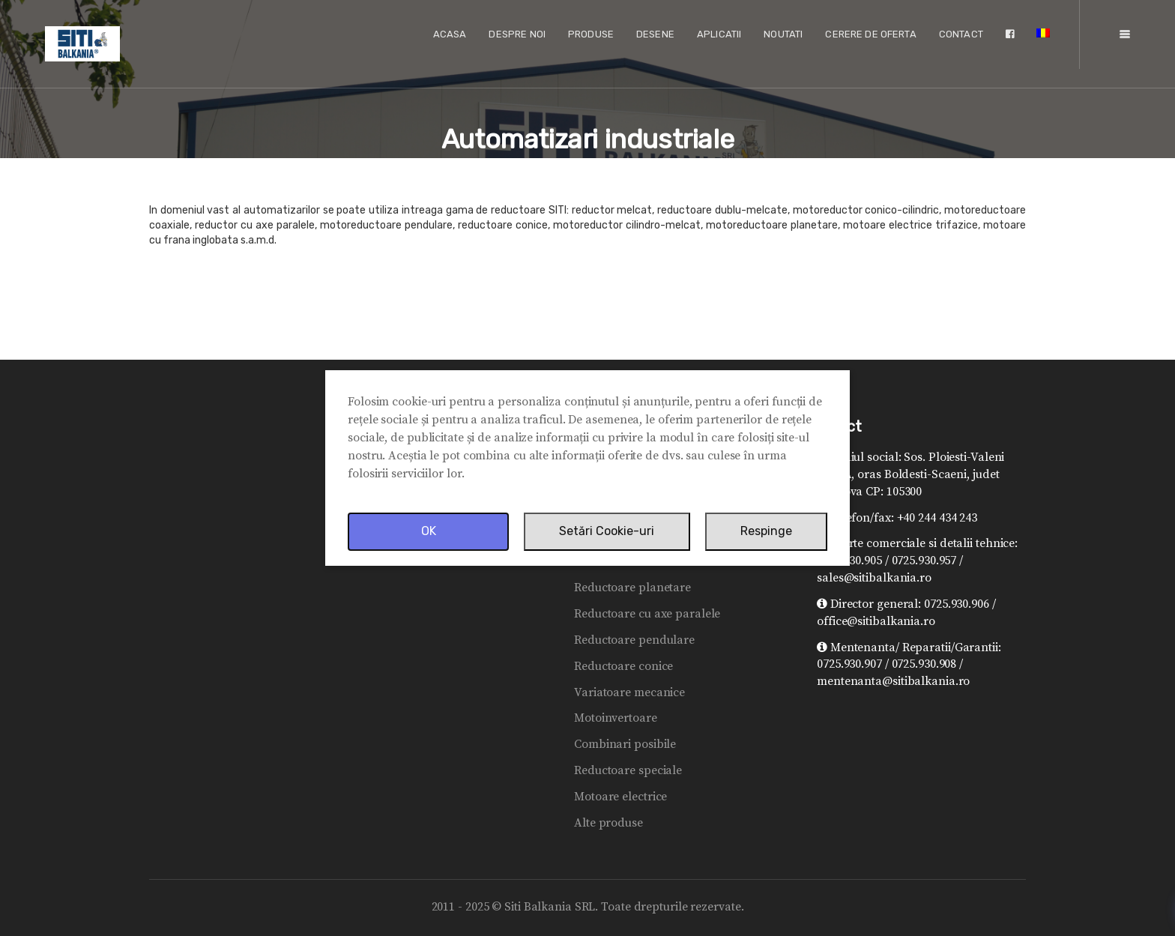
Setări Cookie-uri (606, 531)
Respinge (766, 531)
